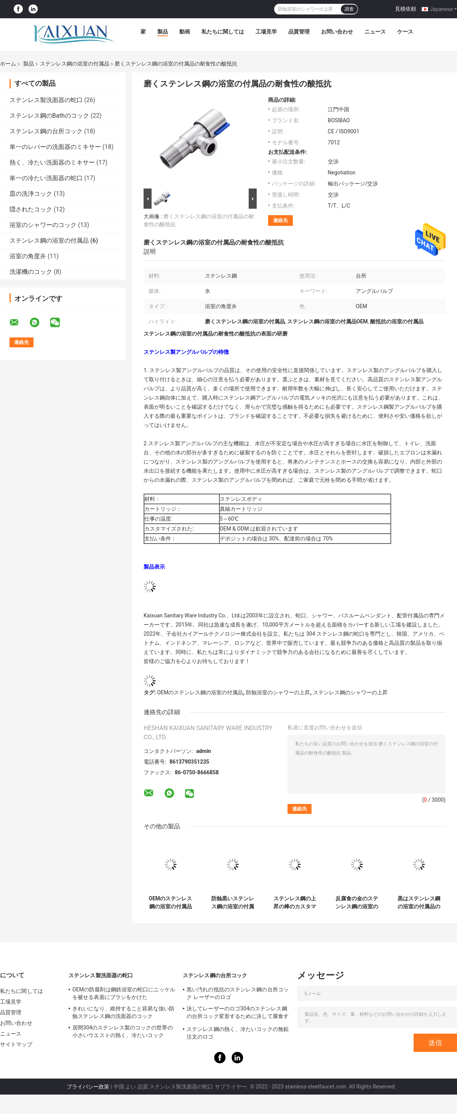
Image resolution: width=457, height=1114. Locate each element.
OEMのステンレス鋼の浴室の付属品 (200, 692)
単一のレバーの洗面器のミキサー (55, 146)
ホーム (8, 64)
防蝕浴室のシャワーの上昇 (278, 692)
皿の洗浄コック (31, 193)
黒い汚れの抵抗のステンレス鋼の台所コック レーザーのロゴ (238, 993)
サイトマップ (16, 1044)
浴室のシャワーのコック (43, 225)
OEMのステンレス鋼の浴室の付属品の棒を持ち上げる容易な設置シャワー (170, 902)
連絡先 (280, 220)
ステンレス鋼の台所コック (46, 131)
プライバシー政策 (88, 1087)
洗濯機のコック (31, 271)
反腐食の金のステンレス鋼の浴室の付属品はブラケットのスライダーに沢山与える (357, 902)
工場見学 (266, 32)
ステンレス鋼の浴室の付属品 (74, 64)
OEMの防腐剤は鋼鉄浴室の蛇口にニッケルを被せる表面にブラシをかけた (123, 993)
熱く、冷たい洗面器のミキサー (52, 162)
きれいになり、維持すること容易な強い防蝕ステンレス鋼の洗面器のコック (123, 1012)
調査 (349, 9)
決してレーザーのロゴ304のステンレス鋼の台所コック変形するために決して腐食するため (238, 1013)
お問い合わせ (337, 32)
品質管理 (299, 32)
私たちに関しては (222, 32)
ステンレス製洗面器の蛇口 (46, 100)
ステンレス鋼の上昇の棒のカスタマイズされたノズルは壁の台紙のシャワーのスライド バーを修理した (294, 902)
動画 (184, 32)
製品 (162, 32)
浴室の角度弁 (28, 256)
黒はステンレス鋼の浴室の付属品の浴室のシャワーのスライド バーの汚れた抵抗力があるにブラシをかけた (419, 902)
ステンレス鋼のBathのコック (49, 115)
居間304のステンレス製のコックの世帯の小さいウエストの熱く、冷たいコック (122, 1031)
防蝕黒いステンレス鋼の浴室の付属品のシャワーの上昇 (232, 902)
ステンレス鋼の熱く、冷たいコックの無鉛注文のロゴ (238, 1033)
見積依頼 (405, 9)
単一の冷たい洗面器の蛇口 (46, 178)
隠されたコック (31, 209)
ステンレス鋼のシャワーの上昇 (350, 692)
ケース (405, 32)
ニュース (375, 32)
